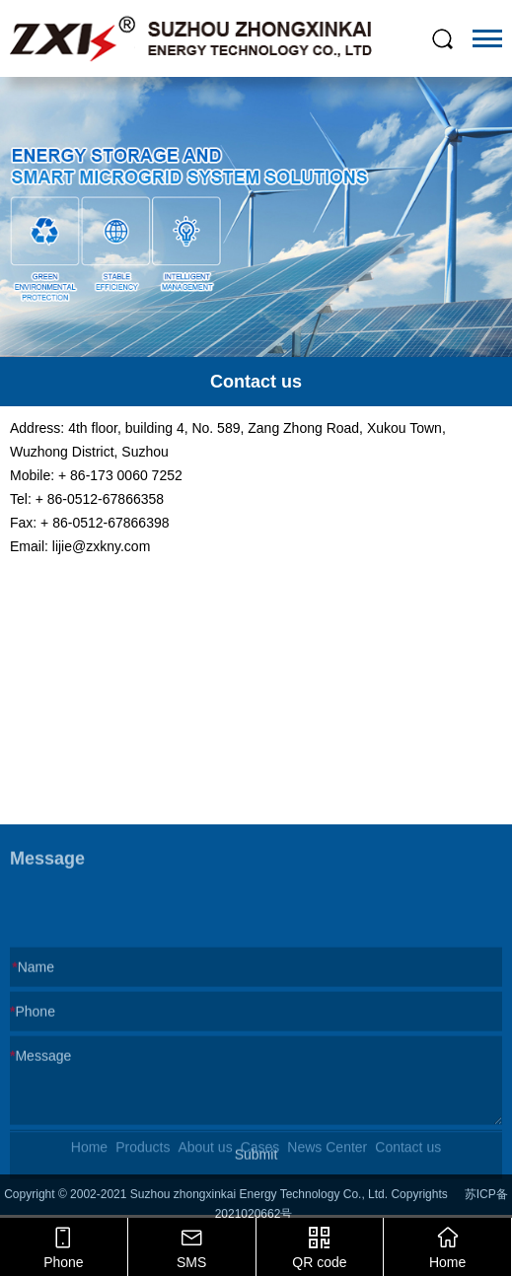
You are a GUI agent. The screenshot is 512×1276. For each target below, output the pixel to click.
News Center (327, 1155)
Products (142, 1155)
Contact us (408, 1155)
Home (89, 1155)
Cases (260, 1155)
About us (205, 1155)
